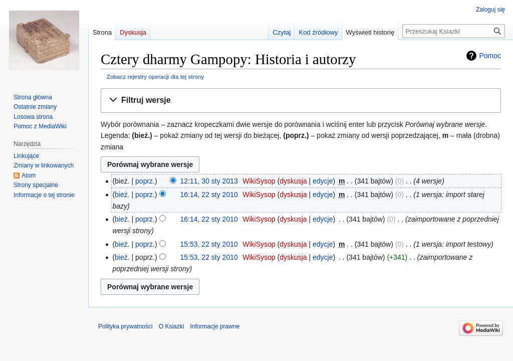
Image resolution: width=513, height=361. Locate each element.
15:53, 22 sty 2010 (209, 244)
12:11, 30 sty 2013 (209, 181)
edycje (323, 181)
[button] (300, 100)
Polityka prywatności (125, 326)
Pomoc (490, 56)
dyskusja (293, 181)
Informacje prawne (214, 326)
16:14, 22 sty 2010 (209, 195)
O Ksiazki (171, 326)
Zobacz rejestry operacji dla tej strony (155, 76)
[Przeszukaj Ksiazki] (453, 31)
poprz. (145, 181)
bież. (122, 195)
